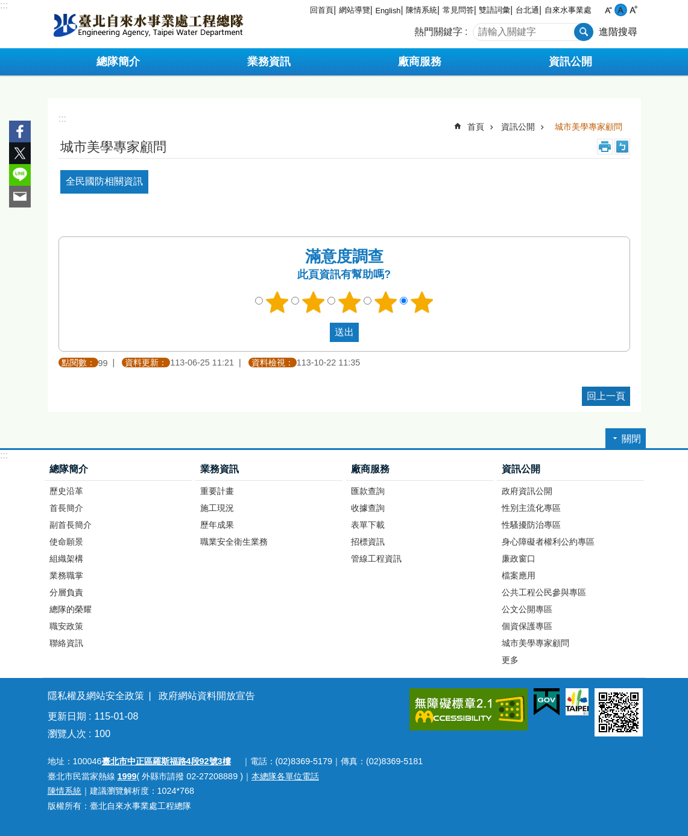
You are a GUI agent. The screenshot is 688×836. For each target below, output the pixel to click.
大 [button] (633, 10)
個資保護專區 (527, 626)
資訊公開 (518, 126)
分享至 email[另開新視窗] (20, 196)
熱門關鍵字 (438, 32)
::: (4, 5)
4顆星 (385, 302)
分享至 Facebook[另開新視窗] (20, 131)
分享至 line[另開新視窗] (20, 175)
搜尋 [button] (583, 32)
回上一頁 (606, 396)
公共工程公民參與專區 (544, 592)
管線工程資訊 (376, 558)
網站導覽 (354, 9)
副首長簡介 (70, 525)
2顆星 (312, 302)
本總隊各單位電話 (285, 776)
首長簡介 (66, 508)
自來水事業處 (568, 9)
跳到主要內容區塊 (6, 6)
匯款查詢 (368, 491)
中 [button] (620, 10)
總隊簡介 (68, 469)
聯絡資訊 (66, 643)
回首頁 (321, 9)
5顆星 (421, 302)
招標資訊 (368, 541)
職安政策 (66, 626)
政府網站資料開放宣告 (207, 696)
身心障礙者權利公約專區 (548, 541)
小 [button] (608, 10)
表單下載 (368, 525)
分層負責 (66, 592)
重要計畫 (217, 491)
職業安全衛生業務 (234, 541)
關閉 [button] (631, 439)
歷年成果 (217, 525)
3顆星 (349, 302)
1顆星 (276, 302)
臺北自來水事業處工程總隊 (148, 24)
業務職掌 (66, 575)
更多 (510, 660)
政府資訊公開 (527, 491)
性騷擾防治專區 (531, 525)
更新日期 (67, 716)
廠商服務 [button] (419, 61)
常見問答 (458, 9)
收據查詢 (368, 508)
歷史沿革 (66, 491)
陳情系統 (421, 9)
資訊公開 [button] (570, 61)
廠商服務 (370, 469)
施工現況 (217, 508)
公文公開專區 (527, 609)
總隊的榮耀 (70, 609)
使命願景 (66, 541)
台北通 (527, 9)
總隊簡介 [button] (118, 61)
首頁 (475, 126)
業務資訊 (219, 469)
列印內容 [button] (605, 146)
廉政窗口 (518, 558)
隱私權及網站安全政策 (96, 696)
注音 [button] (622, 146)
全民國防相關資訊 (104, 181)
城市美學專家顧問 (588, 126)
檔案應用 (518, 575)
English (387, 10)
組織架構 (66, 558)
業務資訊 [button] (269, 61)
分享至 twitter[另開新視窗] (20, 153)
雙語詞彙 (494, 9)
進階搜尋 (618, 32)
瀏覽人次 (67, 734)
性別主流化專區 (531, 508)
